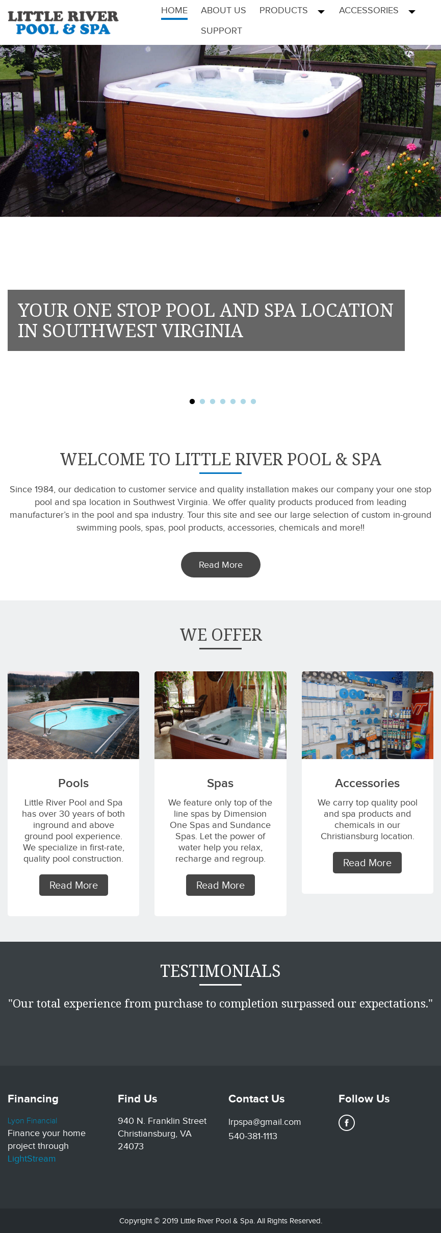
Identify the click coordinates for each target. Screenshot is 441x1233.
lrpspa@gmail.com (264, 1122)
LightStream (32, 1158)
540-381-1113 (252, 1136)
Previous (16, 243)
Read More (221, 565)
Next (425, 243)
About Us (223, 10)
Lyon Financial (32, 1120)
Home (174, 10)
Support (221, 31)
